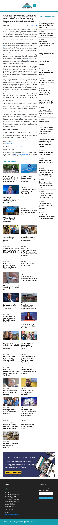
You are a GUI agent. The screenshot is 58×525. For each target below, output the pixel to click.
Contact (26, 523)
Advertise (20, 523)
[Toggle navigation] (34, 5)
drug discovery (19, 98)
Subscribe (46, 498)
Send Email (9, 143)
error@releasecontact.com (21, 154)
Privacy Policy (12, 523)
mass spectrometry (28, 60)
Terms (5, 523)
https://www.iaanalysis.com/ (15, 146)
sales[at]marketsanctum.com (12, 514)
